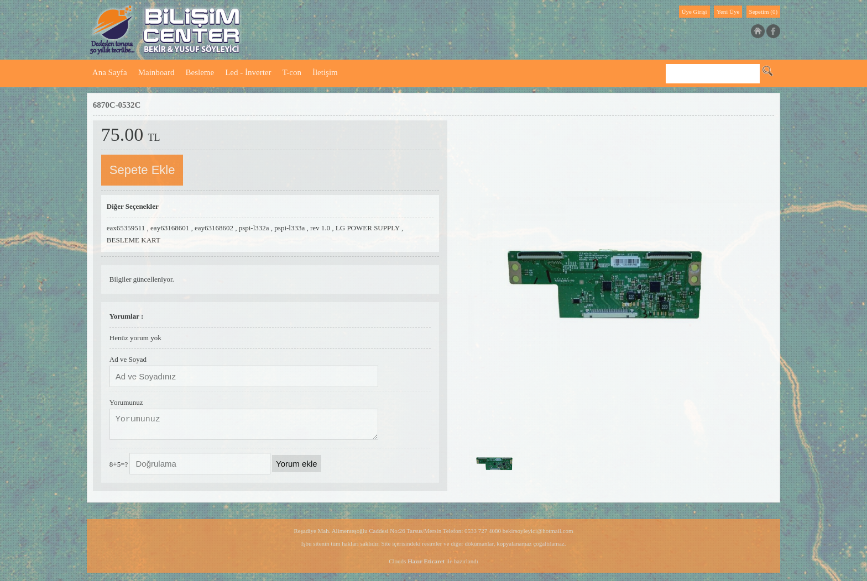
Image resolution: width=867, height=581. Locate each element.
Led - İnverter (248, 72)
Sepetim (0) (763, 11)
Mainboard (156, 72)
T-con (291, 72)
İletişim (325, 72)
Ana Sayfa (109, 72)
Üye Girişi (694, 11)
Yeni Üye (728, 11)
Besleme (200, 72)
